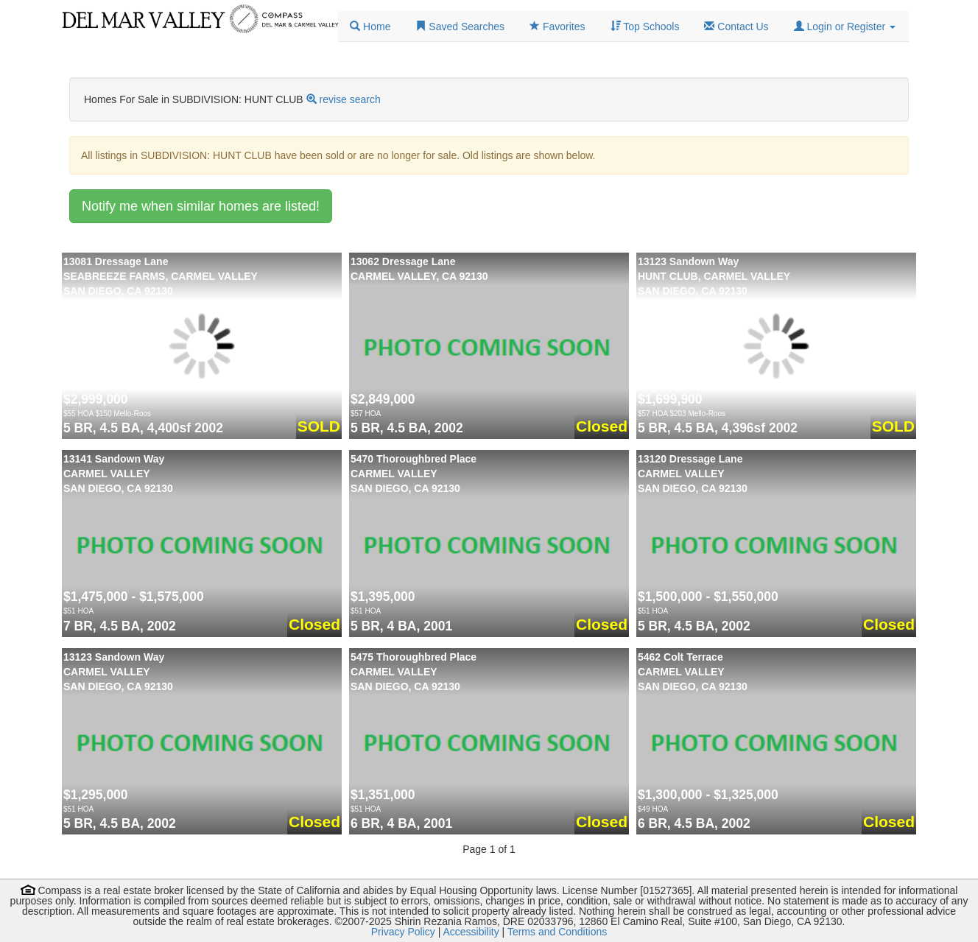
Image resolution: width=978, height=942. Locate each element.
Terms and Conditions (557, 932)
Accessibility (471, 932)
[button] (844, 26)
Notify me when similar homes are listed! (201, 206)
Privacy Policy (403, 932)
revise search (350, 99)
